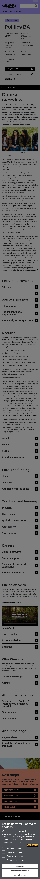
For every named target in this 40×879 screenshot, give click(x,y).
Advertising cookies (12, 856)
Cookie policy (32, 845)
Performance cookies (13, 860)
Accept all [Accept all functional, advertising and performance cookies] (20, 866)
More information (20, 875)
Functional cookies (12, 852)
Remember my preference (20, 871)
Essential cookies (11, 848)
